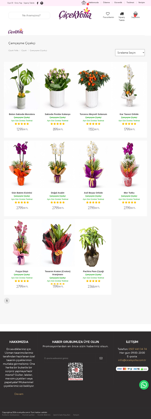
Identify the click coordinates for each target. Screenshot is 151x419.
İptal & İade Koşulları (61, 415)
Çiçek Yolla (13, 50)
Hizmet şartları (28, 415)
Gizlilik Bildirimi (44, 415)
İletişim (76, 415)
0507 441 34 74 (138, 349)
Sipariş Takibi (122, 17)
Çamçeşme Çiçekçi (38, 50)
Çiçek (24, 50)
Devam (18, 394)
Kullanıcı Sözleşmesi (10, 415)
